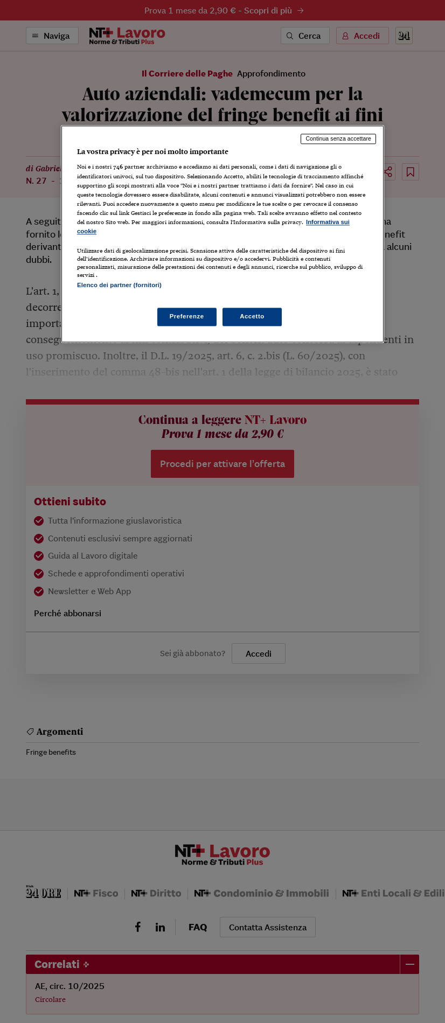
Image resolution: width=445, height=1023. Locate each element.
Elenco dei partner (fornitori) (119, 285)
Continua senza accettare (338, 138)
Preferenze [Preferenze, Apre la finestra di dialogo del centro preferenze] (187, 317)
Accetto (252, 317)
